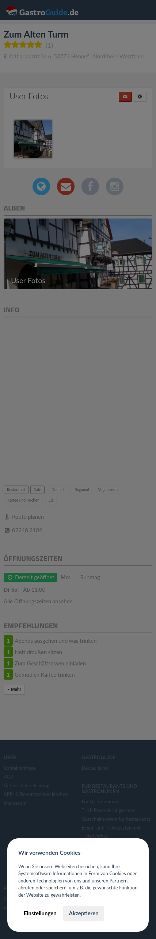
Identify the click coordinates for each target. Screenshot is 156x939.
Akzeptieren (83, 913)
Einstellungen (40, 913)
